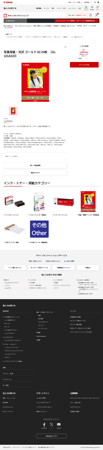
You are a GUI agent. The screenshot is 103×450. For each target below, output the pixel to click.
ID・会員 (6, 385)
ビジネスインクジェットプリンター (14, 351)
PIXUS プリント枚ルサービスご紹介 (80, 328)
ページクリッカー (43, 328)
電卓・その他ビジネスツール (44, 312)
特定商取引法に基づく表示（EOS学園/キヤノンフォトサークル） (88, 289)
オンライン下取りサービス (39, 267)
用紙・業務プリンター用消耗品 (42, 26)
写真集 (38, 340)
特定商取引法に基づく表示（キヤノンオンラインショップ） (88, 283)
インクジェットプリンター (12, 347)
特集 (53, 8)
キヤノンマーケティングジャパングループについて (84, 398)
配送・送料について (35, 261)
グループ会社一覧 (75, 402)
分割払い (65, 37)
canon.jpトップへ (51, 436)
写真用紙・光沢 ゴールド (67, 26)
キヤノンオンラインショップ (23, 26)
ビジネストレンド (8, 407)
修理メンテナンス (41, 411)
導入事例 (5, 402)
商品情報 (38, 8)
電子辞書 (40, 319)
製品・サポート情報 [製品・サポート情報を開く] (74, 2)
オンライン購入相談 (35, 285)
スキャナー (8, 357)
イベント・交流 (61, 8)
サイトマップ (16, 447)
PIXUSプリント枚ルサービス (38, 288)
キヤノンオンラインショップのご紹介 (81, 332)
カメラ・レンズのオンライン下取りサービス (38, 37)
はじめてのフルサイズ (11, 283)
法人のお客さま (9, 393)
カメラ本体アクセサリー (11, 330)
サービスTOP (32, 280)
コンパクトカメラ (8, 337)
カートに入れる (84, 65)
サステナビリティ (75, 407)
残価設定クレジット (63, 267)
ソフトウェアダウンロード (44, 407)
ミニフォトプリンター (10, 354)
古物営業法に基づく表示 (85, 294)
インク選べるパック (77, 37)
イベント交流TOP (57, 280)
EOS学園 (32, 283)
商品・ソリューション (9, 398)
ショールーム (72, 8)
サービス (46, 8)
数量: (80, 58)
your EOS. (8, 288)
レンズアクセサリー (10, 333)
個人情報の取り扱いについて (46, 447)
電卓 (39, 315)
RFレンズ (57, 37)
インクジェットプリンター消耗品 (12, 361)
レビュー (7, 285)
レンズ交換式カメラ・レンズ (11, 317)
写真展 (56, 283)
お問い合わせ (7, 447)
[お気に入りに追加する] (65, 47)
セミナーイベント (8, 411)
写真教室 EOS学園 (75, 317)
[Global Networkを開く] (98, 2)
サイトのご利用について (29, 447)
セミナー (56, 288)
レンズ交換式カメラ (10, 320)
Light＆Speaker (41, 336)
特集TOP (6, 280)
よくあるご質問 (69, 261)
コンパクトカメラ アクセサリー (13, 340)
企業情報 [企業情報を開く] (86, 2)
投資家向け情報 (74, 411)
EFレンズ (7, 327)
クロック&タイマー (43, 322)
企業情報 (74, 393)
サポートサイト (42, 393)
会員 (79, 8)
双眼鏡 (38, 332)
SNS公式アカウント (51, 419)
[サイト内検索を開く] (95, 2)
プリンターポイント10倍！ (15, 37)
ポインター (41, 325)
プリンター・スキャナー (10, 344)
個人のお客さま (10, 8)
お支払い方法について (53, 261)
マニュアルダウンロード (43, 402)
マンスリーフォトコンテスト (62, 285)
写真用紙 (55, 26)
